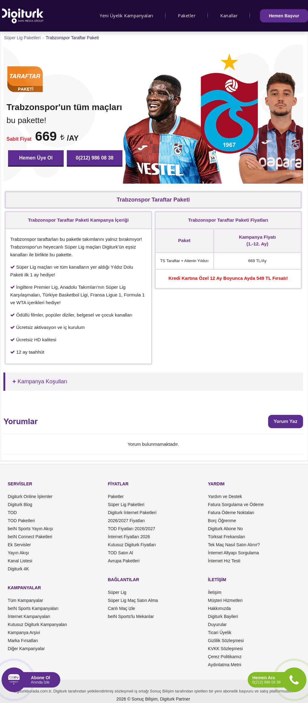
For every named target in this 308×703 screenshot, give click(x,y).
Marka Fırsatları (23, 640)
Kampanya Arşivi (24, 632)
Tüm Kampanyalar (25, 600)
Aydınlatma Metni (224, 664)
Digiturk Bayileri (223, 616)
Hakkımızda (219, 608)
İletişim (214, 592)
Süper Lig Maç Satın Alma (133, 600)
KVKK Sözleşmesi (225, 648)
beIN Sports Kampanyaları (33, 608)
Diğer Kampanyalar (26, 648)
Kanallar (228, 16)
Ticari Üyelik (219, 632)
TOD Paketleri (21, 520)
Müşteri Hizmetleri (225, 600)
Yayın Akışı (18, 552)
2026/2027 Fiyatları (126, 520)
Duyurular (217, 624)
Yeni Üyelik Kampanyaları (126, 16)
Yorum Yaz (285, 421)
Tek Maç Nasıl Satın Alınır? (234, 544)
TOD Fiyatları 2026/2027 (131, 528)
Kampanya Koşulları (42, 381)
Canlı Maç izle (121, 608)
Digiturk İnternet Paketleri (132, 512)
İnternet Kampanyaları (29, 616)
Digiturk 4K (18, 568)
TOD (12, 512)
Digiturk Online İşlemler (30, 496)
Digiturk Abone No (225, 528)
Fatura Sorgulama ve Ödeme (236, 504)
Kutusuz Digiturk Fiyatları (132, 544)
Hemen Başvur (284, 15)
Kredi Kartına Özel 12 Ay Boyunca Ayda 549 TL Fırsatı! (228, 278)
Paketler (186, 16)
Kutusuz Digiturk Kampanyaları (37, 624)
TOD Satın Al (120, 552)
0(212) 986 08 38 (94, 157)
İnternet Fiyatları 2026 (129, 536)
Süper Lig (117, 592)
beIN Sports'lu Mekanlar (131, 616)
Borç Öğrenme (222, 520)
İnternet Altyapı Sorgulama (233, 552)
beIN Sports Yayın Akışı (30, 528)
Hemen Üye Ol (36, 157)
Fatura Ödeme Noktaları (231, 512)
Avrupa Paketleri (123, 560)
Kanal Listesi (20, 560)
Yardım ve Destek (225, 496)
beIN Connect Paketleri (30, 536)
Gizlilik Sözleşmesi (226, 640)
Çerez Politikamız (225, 656)
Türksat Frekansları (226, 536)
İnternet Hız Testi (224, 560)
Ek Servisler (19, 544)
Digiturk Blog (20, 504)
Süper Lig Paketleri (126, 504)
